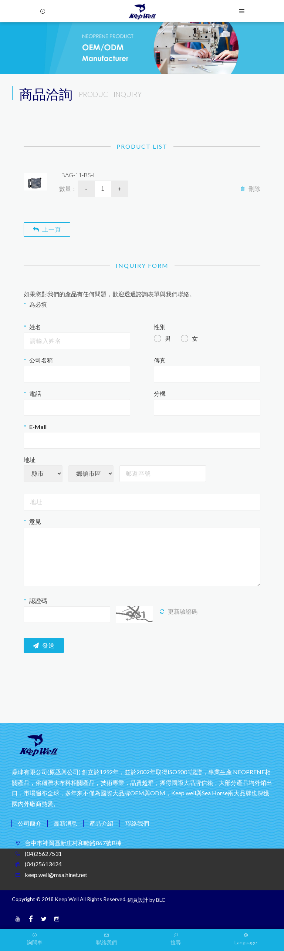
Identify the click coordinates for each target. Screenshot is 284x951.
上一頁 (47, 229)
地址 (30, 459)
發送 (44, 646)
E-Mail (38, 426)
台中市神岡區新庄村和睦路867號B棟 (73, 842)
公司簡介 (29, 823)
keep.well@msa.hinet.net (55, 874)
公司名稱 (41, 360)
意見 (35, 521)
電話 (35, 393)
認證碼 (38, 600)
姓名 (35, 326)
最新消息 (65, 823)
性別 (160, 326)
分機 (160, 393)
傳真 (160, 360)
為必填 (38, 304)
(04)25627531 (43, 853)
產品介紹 (101, 823)
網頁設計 (138, 899)
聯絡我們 (137, 823)
